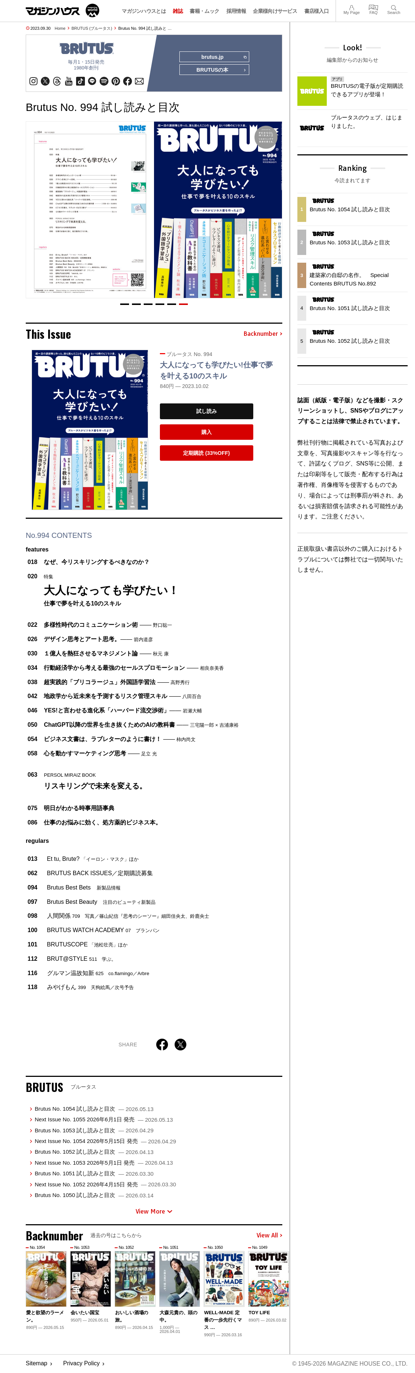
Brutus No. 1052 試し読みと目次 (94, 1152)
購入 (206, 432)
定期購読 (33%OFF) (206, 453)
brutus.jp (223, 57)
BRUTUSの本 (221, 70)
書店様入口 (316, 11)
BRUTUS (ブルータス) (92, 28)
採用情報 (236, 11)
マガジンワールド (62, 10)
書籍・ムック (204, 11)
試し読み (206, 411)
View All (269, 1236)
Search (394, 7)
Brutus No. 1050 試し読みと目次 (94, 1195)
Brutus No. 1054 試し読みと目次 (94, 1109)
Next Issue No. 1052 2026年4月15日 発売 (105, 1184)
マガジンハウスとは (144, 11)
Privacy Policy (81, 1364)
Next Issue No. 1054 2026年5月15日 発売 (105, 1141)
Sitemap (36, 1364)
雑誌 (178, 11)
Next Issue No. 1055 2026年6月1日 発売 (104, 1120)
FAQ (373, 7)
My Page (351, 7)
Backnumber (262, 334)
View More (154, 1211)
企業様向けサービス (275, 11)
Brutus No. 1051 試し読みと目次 (94, 1174)
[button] (124, 304)
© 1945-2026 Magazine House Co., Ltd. (349, 1364)
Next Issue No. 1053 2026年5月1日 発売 (104, 1163)
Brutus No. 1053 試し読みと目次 (94, 1131)
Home (60, 28)
